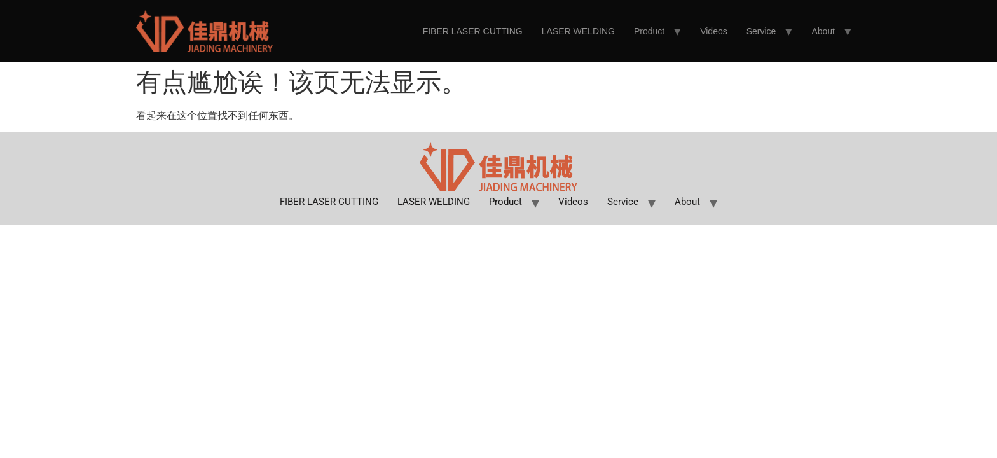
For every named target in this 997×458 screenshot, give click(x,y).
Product (649, 31)
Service (761, 31)
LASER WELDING (578, 31)
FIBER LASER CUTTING (473, 31)
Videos (713, 31)
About (823, 31)
